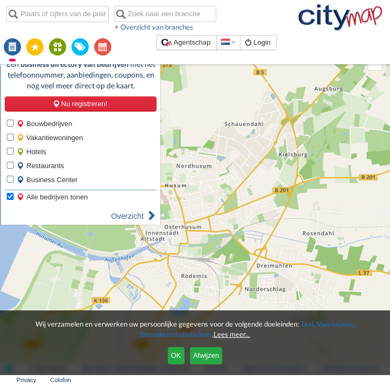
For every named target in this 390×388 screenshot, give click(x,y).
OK (176, 355)
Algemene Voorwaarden (211, 380)
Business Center (46, 161)
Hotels (30, 133)
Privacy (340, 380)
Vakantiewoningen (49, 119)
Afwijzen (206, 355)
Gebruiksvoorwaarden (286, 380)
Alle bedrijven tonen (51, 178)
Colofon (374, 380)
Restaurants (39, 147)
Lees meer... (232, 334)
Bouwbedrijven (43, 105)
